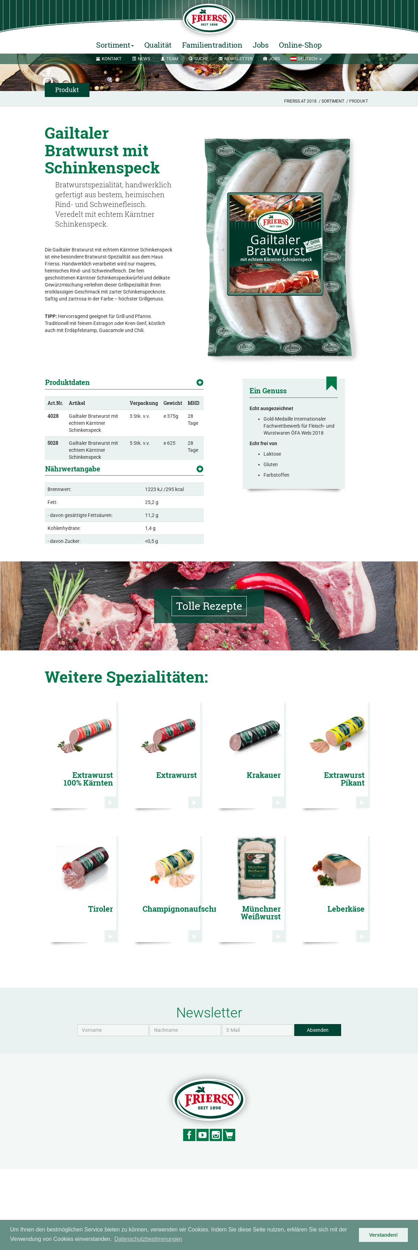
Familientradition (212, 45)
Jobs (260, 45)
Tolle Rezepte (209, 686)
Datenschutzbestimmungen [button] (148, 1239)
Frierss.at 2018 (300, 101)
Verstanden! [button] (383, 1235)
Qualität (158, 45)
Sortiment (333, 101)
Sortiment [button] (115, 45)
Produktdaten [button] (67, 382)
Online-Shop (300, 45)
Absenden (318, 1111)
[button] (306, 59)
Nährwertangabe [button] (72, 506)
